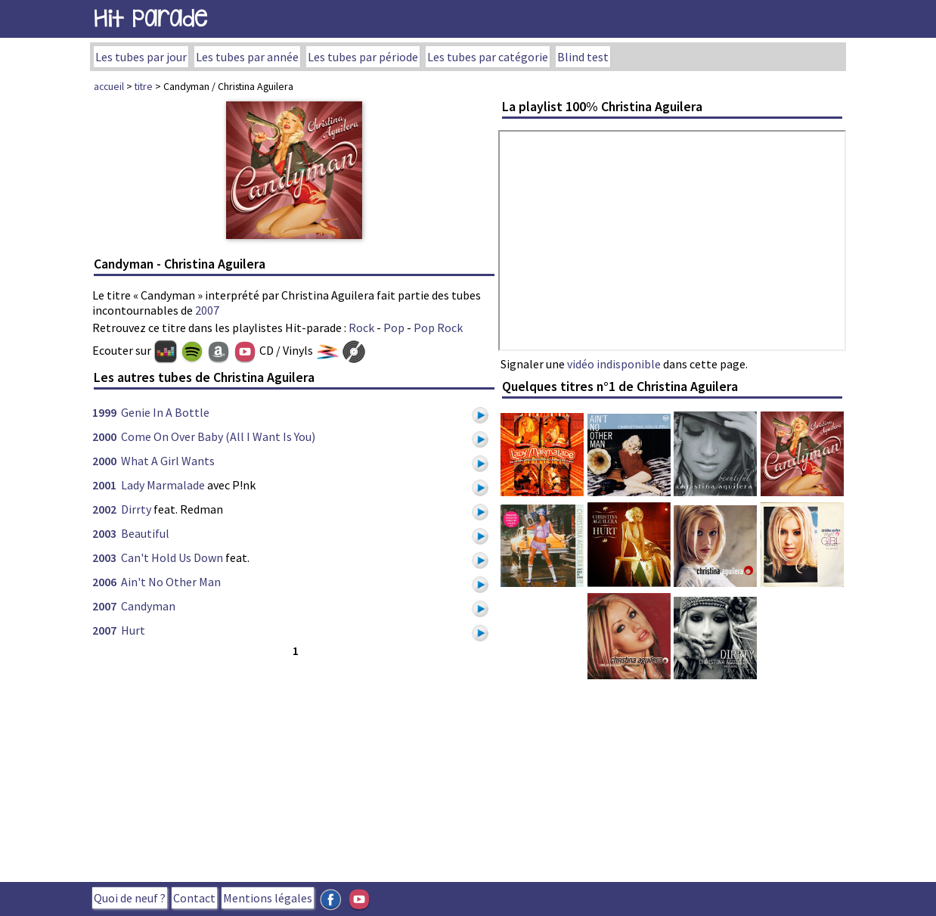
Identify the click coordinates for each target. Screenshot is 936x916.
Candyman (148, 605)
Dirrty (136, 509)
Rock (361, 327)
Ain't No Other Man (171, 581)
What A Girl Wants (168, 460)
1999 (104, 412)
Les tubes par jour (141, 56)
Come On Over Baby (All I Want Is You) (218, 436)
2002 (104, 509)
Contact (194, 897)
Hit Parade (150, 19)
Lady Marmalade (163, 484)
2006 (104, 581)
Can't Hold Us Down (172, 557)
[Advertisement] (294, 766)
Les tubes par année (247, 56)
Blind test (583, 56)
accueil (109, 86)
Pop (393, 327)
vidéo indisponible (614, 363)
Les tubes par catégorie (487, 56)
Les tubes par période (363, 56)
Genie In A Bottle (165, 412)
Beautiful (145, 533)
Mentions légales (267, 897)
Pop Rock (438, 327)
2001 (104, 484)
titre (144, 86)
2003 (104, 533)
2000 (104, 436)
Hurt (133, 630)
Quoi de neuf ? (130, 897)
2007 (207, 310)
